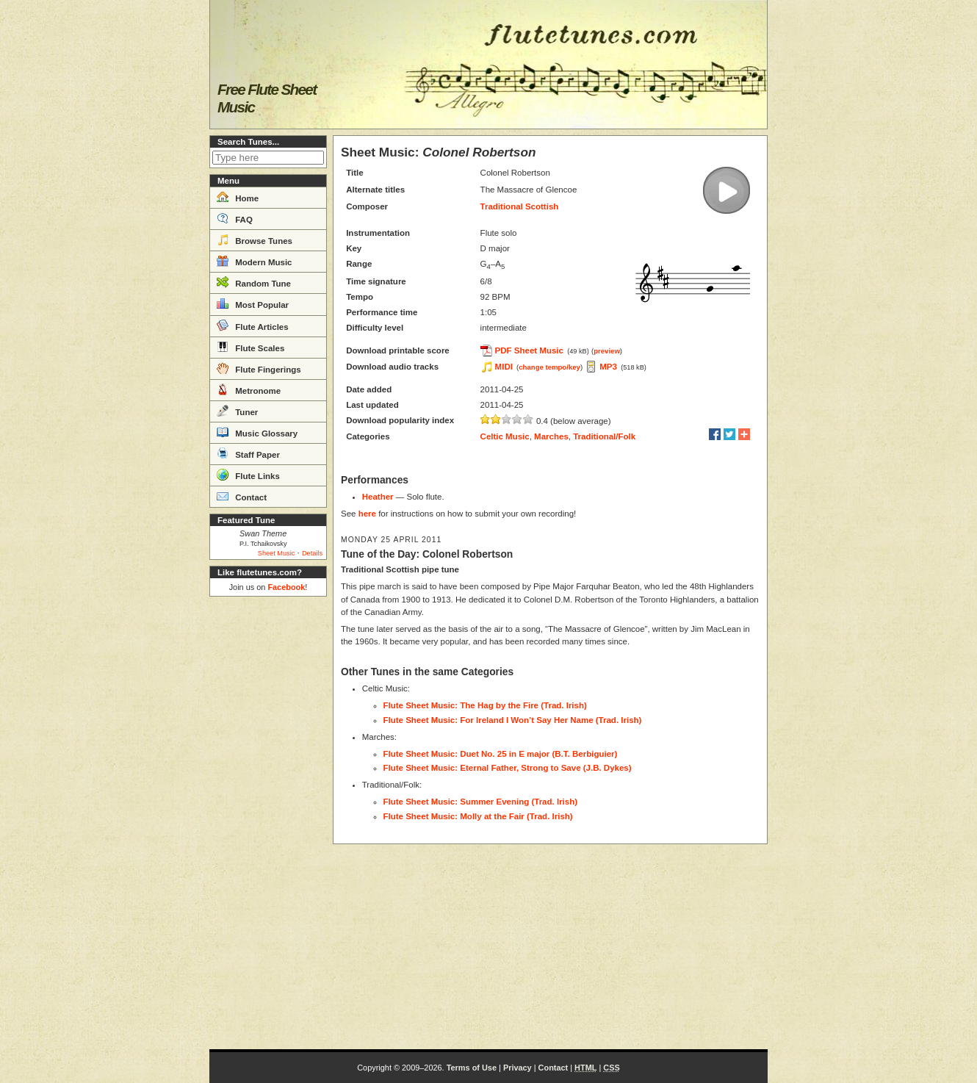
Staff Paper (248, 453)
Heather (378, 496)
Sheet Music (276, 553)
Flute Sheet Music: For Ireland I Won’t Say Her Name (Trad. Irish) (512, 720)
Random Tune (254, 282)
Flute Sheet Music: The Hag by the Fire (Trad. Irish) (485, 705)
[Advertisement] (268, 822)
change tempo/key (549, 367)
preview (607, 351)
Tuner (237, 411)
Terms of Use (472, 1067)
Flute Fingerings (259, 368)
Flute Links (248, 475)
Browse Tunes (254, 239)
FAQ (235, 218)
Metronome (249, 389)
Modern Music (254, 261)
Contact (242, 496)
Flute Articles (253, 325)
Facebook (286, 587)
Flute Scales (250, 347)
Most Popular (253, 303)
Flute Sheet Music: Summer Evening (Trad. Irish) (480, 801)
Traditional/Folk (604, 436)
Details (312, 553)
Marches (551, 436)
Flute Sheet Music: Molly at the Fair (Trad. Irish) (478, 816)
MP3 (608, 366)
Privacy (517, 1067)
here (367, 513)
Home (238, 197)
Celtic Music (505, 436)
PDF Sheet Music (529, 350)
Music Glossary (257, 432)
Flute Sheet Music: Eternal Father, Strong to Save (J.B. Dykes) (507, 767)
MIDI (504, 366)
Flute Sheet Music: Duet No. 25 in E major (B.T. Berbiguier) (500, 753)
